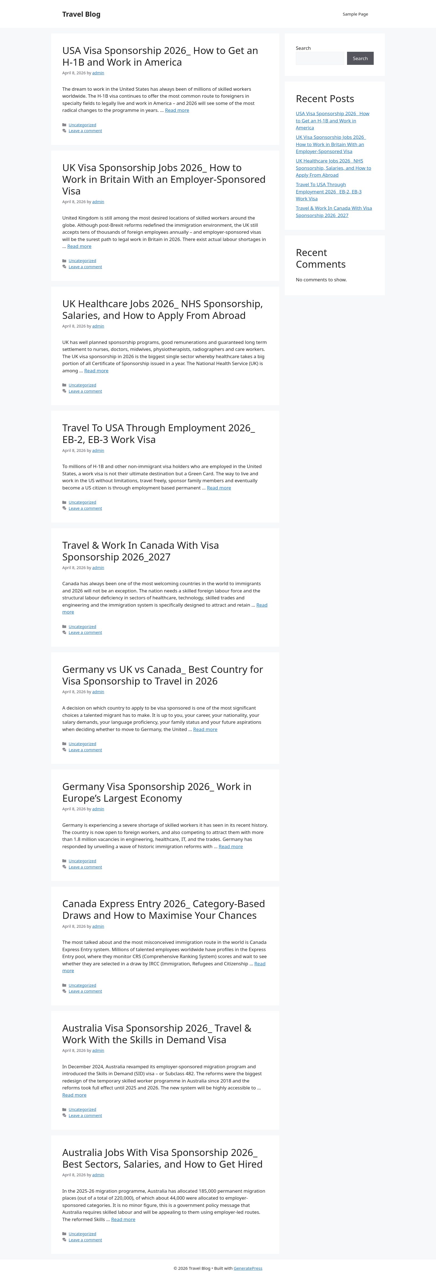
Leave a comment (85, 130)
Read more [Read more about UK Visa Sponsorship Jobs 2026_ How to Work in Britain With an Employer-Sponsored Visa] (79, 246)
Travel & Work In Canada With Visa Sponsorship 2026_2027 (140, 550)
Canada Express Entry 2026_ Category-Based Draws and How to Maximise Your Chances (163, 909)
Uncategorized (82, 124)
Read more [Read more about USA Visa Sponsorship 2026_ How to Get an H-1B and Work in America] (177, 110)
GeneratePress (248, 1268)
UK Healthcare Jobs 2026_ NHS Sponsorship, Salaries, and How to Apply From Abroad (162, 309)
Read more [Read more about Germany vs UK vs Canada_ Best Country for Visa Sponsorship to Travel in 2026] (205, 729)
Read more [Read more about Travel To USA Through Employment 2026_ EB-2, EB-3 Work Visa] (219, 487)
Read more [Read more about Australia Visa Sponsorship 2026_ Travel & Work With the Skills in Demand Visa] (74, 1095)
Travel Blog (81, 14)
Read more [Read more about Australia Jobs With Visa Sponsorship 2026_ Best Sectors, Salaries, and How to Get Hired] (123, 1219)
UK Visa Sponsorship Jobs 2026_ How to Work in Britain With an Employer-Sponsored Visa (164, 179)
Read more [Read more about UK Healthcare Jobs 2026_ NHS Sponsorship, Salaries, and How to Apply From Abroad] (96, 370)
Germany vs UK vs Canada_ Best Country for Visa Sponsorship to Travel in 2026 (162, 675)
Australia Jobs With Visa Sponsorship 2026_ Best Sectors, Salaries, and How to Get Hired (162, 1158)
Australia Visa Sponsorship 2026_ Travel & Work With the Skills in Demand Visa (156, 1033)
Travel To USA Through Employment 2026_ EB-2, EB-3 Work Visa (158, 433)
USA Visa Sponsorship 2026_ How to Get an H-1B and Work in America (160, 56)
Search (303, 48)
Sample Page (355, 14)
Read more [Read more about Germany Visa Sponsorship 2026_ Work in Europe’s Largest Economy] (231, 846)
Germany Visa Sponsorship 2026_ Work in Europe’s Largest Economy (157, 792)
